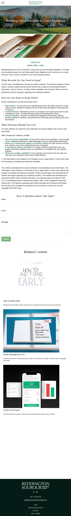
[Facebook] (33, 492)
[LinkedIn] (37, 492)
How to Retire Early (11, 301)
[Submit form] (6, 239)
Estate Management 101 (14, 354)
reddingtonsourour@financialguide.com (35, 500)
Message (4, 222)
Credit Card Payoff (11, 410)
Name (3, 199)
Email (3, 211)
